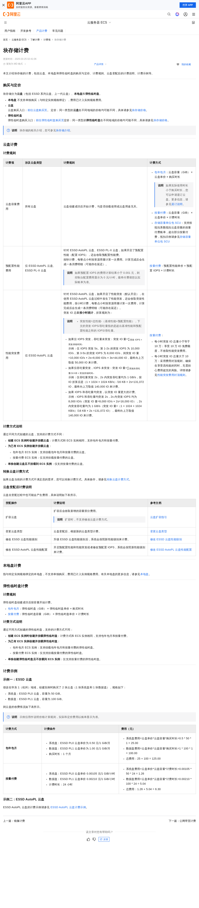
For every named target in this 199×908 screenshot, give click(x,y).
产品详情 (98, 64)
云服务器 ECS (19, 39)
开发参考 (25, 30)
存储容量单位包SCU (167, 222)
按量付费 (160, 212)
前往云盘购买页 (37, 110)
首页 (5, 39)
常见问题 (57, 30)
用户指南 (9, 30)
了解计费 (35, 39)
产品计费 (41, 30)
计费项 (47, 39)
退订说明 (177, 204)
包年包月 (160, 172)
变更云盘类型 (158, 531)
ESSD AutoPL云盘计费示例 (68, 807)
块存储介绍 (63, 130)
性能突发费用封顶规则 (171, 374)
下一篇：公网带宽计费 (182, 820)
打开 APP (188, 5)
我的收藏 (186, 64)
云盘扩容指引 (158, 517)
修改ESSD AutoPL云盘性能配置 (171, 549)
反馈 (104, 839)
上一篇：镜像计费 (14, 820)
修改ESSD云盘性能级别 (166, 539)
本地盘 (144, 574)
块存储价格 (139, 110)
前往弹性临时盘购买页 (50, 120)
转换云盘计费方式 (118, 479)
